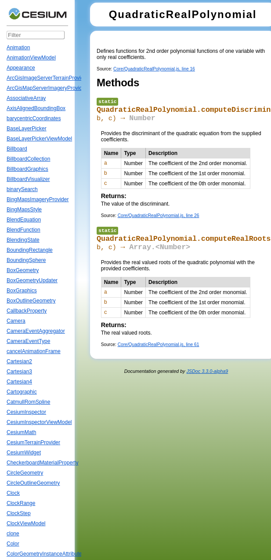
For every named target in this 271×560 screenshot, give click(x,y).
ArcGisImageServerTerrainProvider (47, 78)
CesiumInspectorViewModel (39, 422)
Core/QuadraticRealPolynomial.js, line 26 (158, 224)
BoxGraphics (22, 290)
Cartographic (22, 392)
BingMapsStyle (24, 209)
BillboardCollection (28, 159)
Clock (13, 493)
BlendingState (23, 240)
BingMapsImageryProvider (38, 199)
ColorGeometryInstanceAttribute (44, 554)
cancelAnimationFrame (34, 351)
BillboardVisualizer (28, 179)
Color (13, 544)
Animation (18, 47)
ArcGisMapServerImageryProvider (47, 88)
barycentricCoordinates (34, 118)
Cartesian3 (19, 371)
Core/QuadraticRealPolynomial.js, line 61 (158, 362)
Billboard (17, 149)
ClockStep (19, 513)
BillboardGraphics (27, 169)
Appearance (21, 68)
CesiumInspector (26, 412)
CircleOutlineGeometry (33, 483)
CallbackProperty (27, 311)
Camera (16, 321)
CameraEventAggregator (36, 331)
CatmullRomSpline (28, 402)
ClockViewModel (26, 523)
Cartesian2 (19, 361)
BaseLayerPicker (27, 128)
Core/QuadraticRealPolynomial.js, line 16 (154, 68)
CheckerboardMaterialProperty (42, 463)
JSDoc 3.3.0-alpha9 (207, 388)
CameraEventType (28, 341)
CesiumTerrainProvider (33, 442)
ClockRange (21, 503)
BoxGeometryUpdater (32, 280)
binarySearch (22, 189)
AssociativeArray (26, 98)
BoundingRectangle (30, 250)
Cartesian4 (19, 382)
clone (13, 534)
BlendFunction (23, 230)
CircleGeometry (25, 473)
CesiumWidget (24, 452)
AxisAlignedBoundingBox (36, 108)
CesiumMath (21, 432)
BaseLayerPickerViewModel (39, 139)
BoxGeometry (23, 270)
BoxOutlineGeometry (31, 301)
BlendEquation (24, 220)
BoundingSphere (26, 260)
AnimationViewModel (31, 58)
